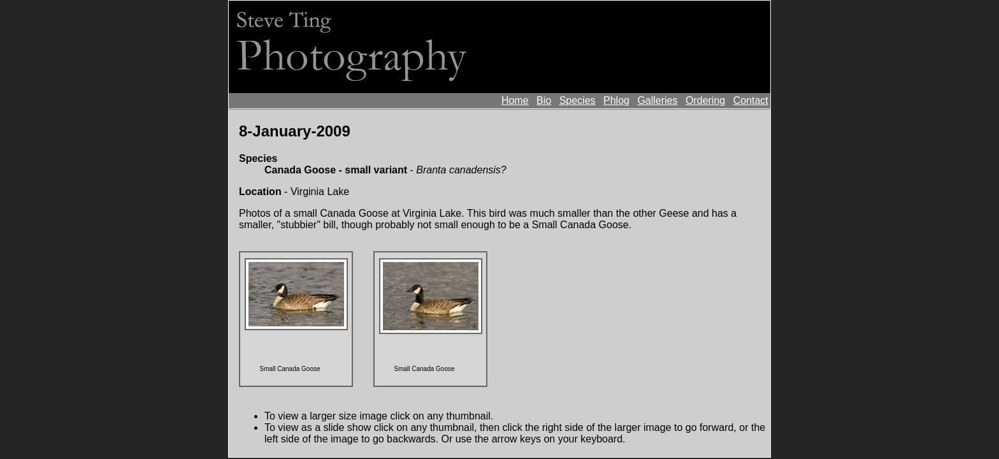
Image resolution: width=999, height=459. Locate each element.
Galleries (657, 100)
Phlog (616, 100)
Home (515, 100)
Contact (750, 100)
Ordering (705, 100)
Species (577, 100)
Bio (543, 100)
